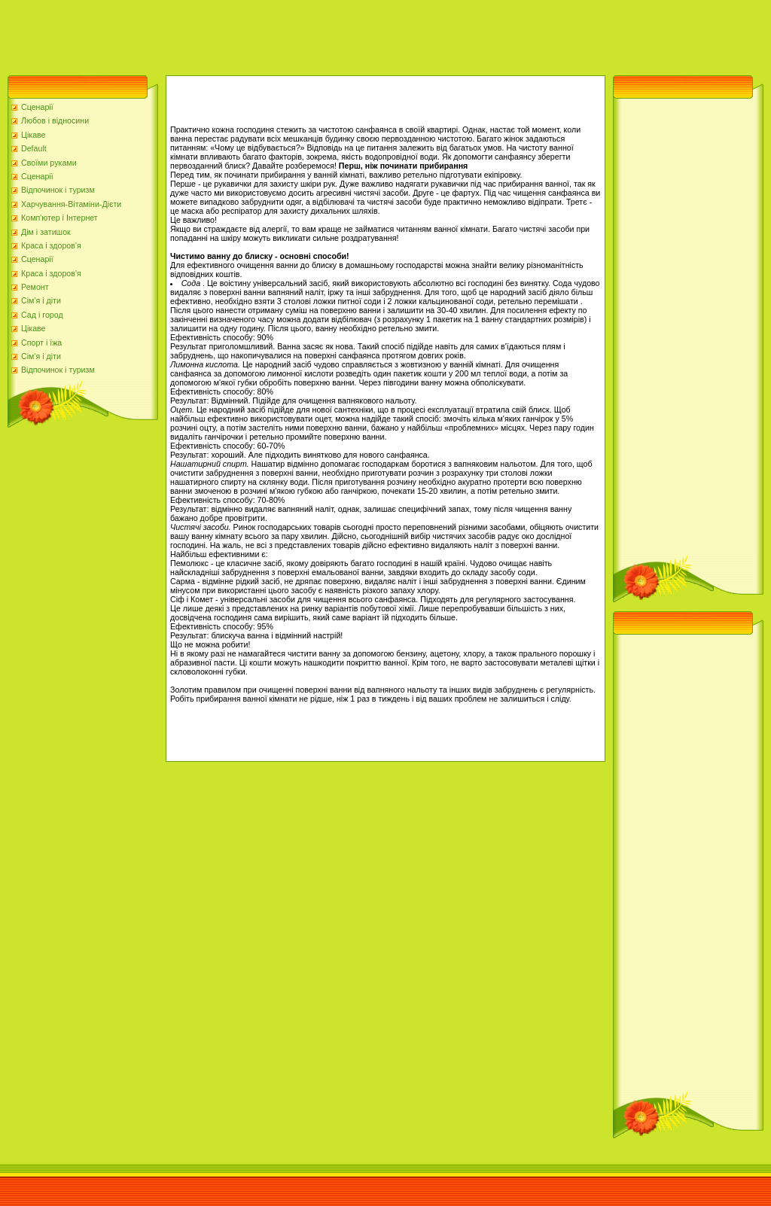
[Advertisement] (274, 34)
